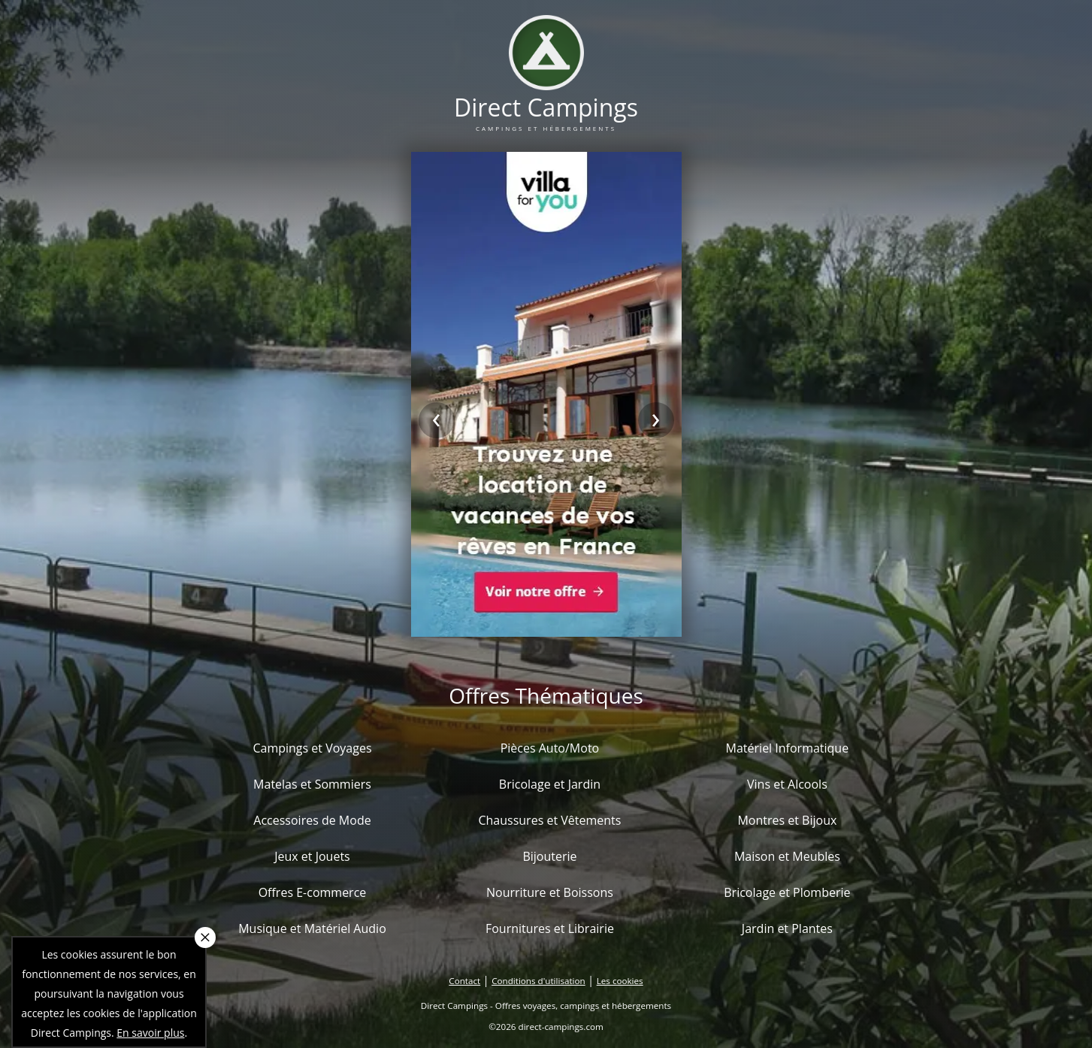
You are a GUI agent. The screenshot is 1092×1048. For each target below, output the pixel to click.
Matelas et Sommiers (312, 784)
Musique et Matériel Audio (312, 928)
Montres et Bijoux (786, 820)
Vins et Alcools (787, 784)
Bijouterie (549, 856)
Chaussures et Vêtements (549, 820)
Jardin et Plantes (787, 928)
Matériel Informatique (787, 748)
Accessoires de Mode (312, 820)
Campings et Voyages (312, 748)
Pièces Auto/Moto (550, 748)
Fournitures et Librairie (550, 928)
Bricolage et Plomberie (787, 892)
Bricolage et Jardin (549, 784)
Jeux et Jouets (312, 856)
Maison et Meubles (787, 856)
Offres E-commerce (313, 892)
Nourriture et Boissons (549, 892)
